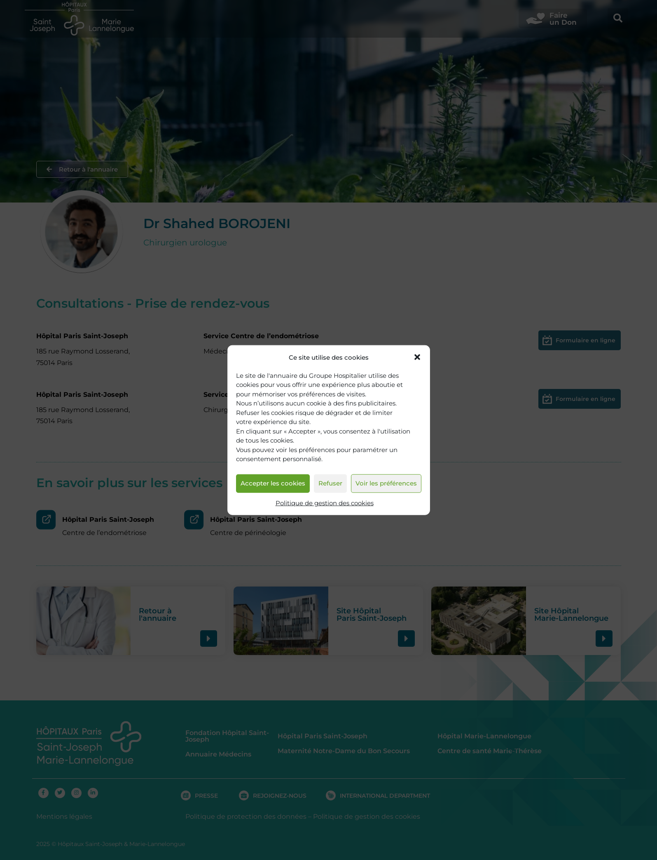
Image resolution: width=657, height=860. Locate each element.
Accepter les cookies (273, 483)
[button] (417, 357)
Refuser (330, 483)
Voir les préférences (386, 483)
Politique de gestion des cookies (325, 503)
